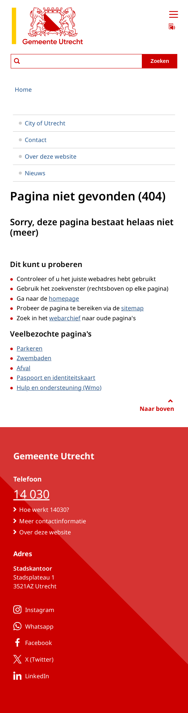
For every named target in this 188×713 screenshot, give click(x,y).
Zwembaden (34, 358)
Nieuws (32, 173)
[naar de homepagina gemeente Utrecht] (47, 27)
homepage (64, 298)
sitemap (132, 308)
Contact (33, 140)
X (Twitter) (32, 659)
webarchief (65, 318)
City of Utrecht (42, 123)
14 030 (31, 494)
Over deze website (47, 156)
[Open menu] (173, 14)
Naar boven (157, 409)
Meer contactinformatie (52, 521)
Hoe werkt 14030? (44, 510)
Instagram (32, 609)
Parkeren (29, 348)
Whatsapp (32, 626)
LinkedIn (29, 676)
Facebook (31, 642)
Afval (23, 368)
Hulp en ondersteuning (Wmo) (59, 387)
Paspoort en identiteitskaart (56, 378)
